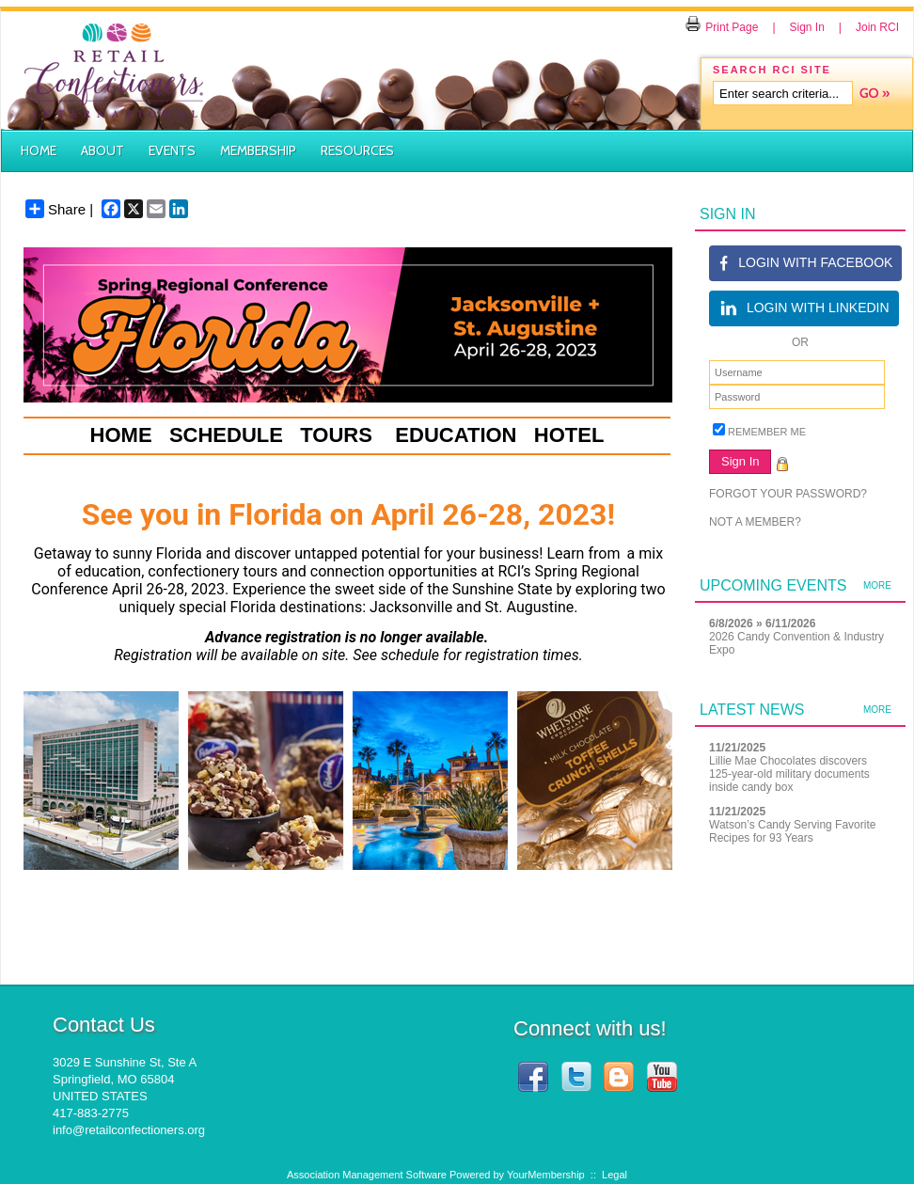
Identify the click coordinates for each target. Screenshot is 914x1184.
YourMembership (546, 1174)
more (877, 585)
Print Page (722, 27)
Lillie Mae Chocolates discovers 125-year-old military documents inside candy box (789, 774)
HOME (121, 435)
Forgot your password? (788, 493)
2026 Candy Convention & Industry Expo (796, 643)
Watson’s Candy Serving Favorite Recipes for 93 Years (792, 831)
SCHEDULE (226, 435)
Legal (614, 1174)
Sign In (807, 27)
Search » (874, 93)
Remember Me (767, 431)
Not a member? (755, 522)
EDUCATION (455, 435)
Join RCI (877, 27)
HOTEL (569, 435)
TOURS (336, 435)
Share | (59, 208)
